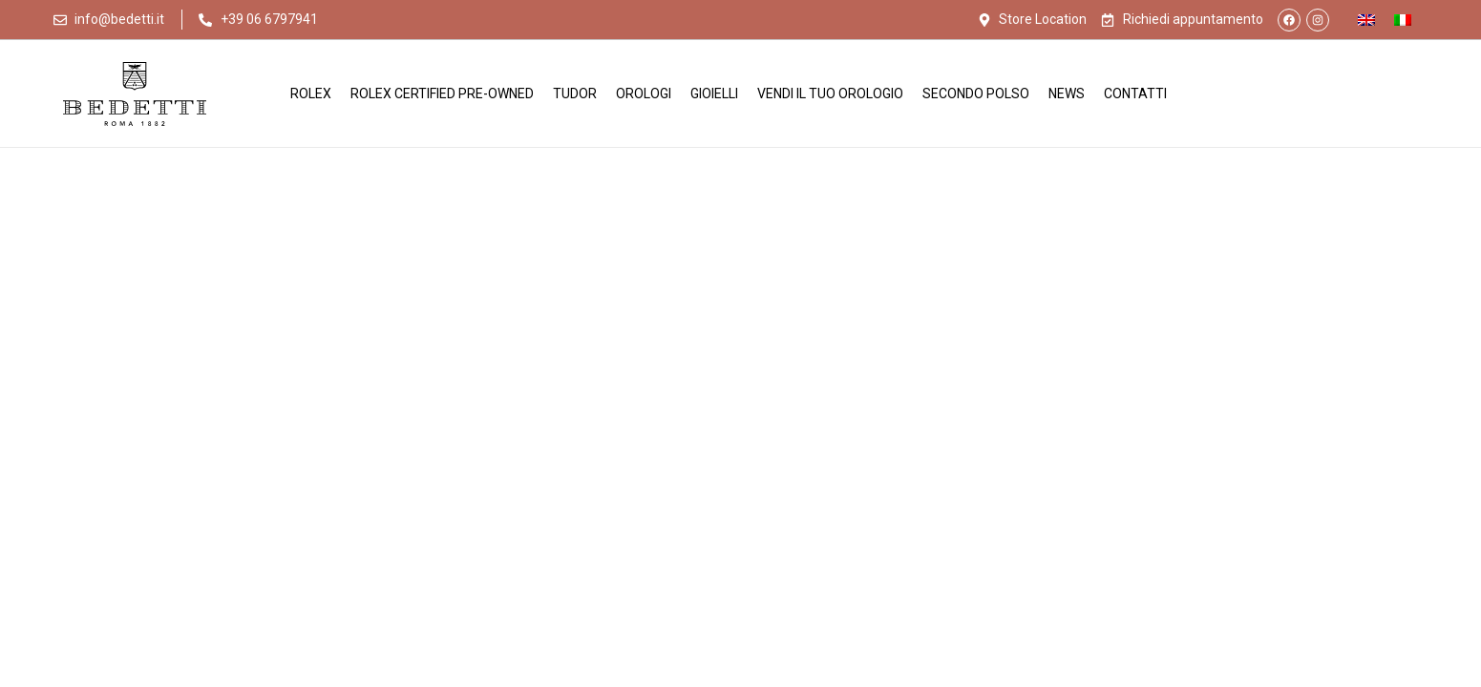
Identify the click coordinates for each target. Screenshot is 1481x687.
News (1066, 93)
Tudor (575, 93)
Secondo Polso (975, 93)
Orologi (643, 93)
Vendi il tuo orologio (830, 93)
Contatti (1135, 93)
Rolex (310, 93)
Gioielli (714, 93)
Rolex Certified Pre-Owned (442, 93)
